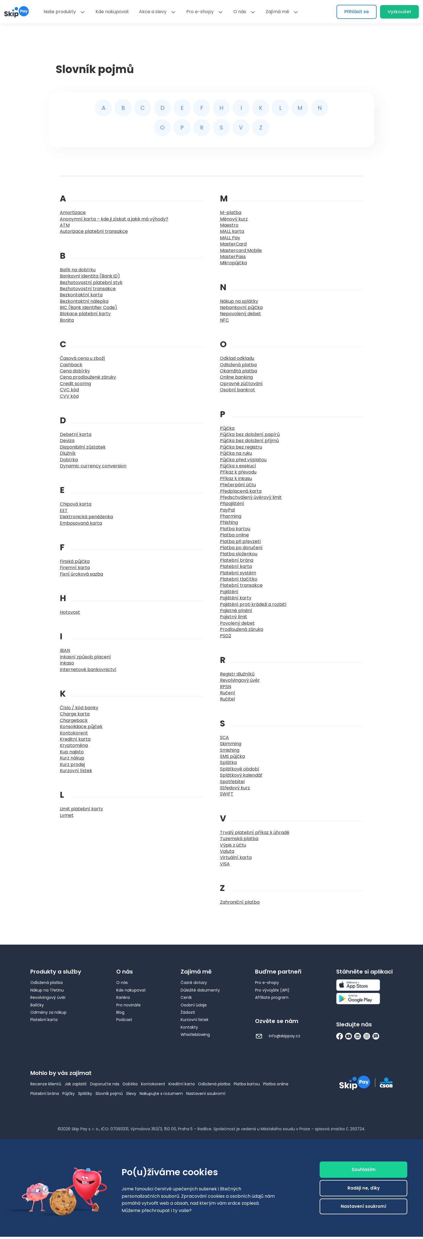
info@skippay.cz (277, 1036)
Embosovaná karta (81, 523)
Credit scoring (75, 383)
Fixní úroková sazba (81, 574)
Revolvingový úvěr (240, 680)
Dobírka (69, 459)
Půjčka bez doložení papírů (250, 434)
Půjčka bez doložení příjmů (249, 440)
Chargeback (74, 720)
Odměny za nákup (48, 1012)
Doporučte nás (104, 1084)
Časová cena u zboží (82, 358)
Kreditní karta (75, 739)
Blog (120, 1012)
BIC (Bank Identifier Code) (88, 307)
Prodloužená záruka (241, 629)
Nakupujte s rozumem (161, 1093)
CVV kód (69, 396)
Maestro (229, 225)
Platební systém (238, 573)
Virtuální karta (236, 857)
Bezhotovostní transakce (88, 288)
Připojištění (232, 503)
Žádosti (188, 1012)
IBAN (65, 650)
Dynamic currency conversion (93, 466)
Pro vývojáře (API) (272, 990)
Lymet (67, 815)
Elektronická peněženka (86, 516)
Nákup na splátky (239, 301)
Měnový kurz (234, 219)
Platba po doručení (241, 547)
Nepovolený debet (240, 313)
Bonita (67, 320)
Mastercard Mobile (241, 250)
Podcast (124, 1019)
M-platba (230, 212)
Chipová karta (75, 504)
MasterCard (233, 244)
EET (64, 510)
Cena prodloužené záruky (88, 377)
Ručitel (227, 699)
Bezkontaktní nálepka (84, 301)
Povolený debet (237, 623)
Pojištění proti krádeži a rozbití (253, 604)
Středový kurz (235, 788)
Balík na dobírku (77, 270)
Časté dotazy (194, 982)
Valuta (227, 851)
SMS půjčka (232, 756)
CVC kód (69, 390)
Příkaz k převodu (238, 472)
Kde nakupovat (112, 11)
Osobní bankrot (237, 390)
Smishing (229, 750)
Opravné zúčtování (241, 383)
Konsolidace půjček (81, 726)
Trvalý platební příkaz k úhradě (254, 832)
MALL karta (232, 231)
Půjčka (227, 428)
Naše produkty (60, 11)
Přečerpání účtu (238, 484)
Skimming (230, 743)
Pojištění (229, 591)
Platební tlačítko (238, 579)
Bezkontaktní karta (81, 295)
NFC (224, 320)
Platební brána (236, 560)
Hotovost (70, 612)
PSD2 (225, 636)
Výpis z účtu (233, 845)
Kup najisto (72, 752)
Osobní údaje (194, 1005)
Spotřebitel (232, 781)
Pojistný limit (233, 616)
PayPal (227, 510)
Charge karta (75, 714)
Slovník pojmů (109, 1093)
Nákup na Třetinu (47, 990)
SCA (224, 737)
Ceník (186, 997)
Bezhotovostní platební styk (91, 282)
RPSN (225, 686)
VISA (225, 864)
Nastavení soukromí (205, 1093)
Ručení (227, 693)
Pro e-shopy (200, 11)
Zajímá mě (277, 11)
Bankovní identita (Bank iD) (90, 276)
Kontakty (189, 1027)
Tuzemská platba (239, 838)
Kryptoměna (74, 745)
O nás (239, 11)
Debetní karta (75, 434)
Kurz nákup (72, 758)
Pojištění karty (235, 598)
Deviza (67, 440)
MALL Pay (230, 238)
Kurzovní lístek (76, 770)
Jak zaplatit (76, 1084)
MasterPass (233, 256)
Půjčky (68, 1093)
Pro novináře (128, 1005)
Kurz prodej (72, 764)
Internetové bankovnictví (88, 669)
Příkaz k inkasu (236, 478)
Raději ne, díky (363, 1188)
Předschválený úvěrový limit (251, 497)
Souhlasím (364, 1169)
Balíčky (37, 1005)
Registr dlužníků (237, 674)
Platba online (234, 535)
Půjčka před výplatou (243, 459)
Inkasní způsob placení (85, 657)
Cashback (71, 365)
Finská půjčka (75, 561)
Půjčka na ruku (236, 453)
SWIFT (226, 794)
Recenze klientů (45, 1084)
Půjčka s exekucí (238, 466)
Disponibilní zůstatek (83, 447)
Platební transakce (241, 585)
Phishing (229, 522)
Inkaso (67, 663)
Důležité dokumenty (200, 990)
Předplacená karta (240, 491)
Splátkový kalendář (241, 775)
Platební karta (236, 566)
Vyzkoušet (399, 11)
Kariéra (123, 997)
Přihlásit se (356, 11)
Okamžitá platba (238, 371)
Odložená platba (238, 365)
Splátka (228, 762)
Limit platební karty (81, 809)
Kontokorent (74, 733)
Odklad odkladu (237, 358)
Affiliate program (271, 997)
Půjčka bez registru (241, 447)
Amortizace (73, 212)
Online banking (236, 377)
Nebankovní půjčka (241, 307)
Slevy (131, 1093)
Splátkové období (239, 769)
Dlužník (68, 453)
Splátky (85, 1093)
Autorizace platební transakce (94, 231)
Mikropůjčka (233, 263)
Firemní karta (75, 567)
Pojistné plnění (236, 610)
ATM (65, 225)
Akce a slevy (153, 11)
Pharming (230, 516)
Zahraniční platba (240, 902)
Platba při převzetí (240, 541)
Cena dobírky (75, 371)
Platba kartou (235, 529)
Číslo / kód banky (79, 707)
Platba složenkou (238, 554)
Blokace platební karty (85, 313)
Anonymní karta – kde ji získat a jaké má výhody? (114, 219)
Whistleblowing (195, 1034)
